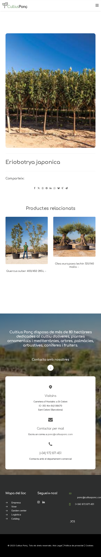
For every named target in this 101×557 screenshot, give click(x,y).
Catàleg (15, 518)
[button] (27, 240)
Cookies (89, 545)
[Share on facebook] (34, 188)
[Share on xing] (62, 188)
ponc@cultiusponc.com (60, 434)
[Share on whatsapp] (54, 188)
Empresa (16, 502)
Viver (14, 506)
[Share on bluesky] (58, 188)
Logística (16, 514)
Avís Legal (57, 545)
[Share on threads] (42, 188)
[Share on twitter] (38, 188)
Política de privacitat (74, 545)
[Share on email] (66, 188)
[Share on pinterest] (46, 188)
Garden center (18, 510)
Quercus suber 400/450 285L (26, 271)
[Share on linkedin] (50, 188)
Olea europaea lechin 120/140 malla (74, 265)
